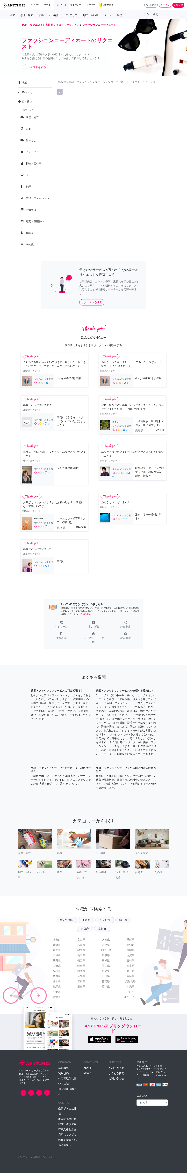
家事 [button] (41, 15)
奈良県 (106, 944)
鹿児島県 (130, 981)
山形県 (57, 965)
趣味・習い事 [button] (90, 15)
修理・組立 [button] (26, 15)
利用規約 (63, 1073)
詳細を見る (85, 614)
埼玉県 (123, 920)
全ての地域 (66, 920)
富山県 (81, 939)
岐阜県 (81, 965)
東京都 (86, 920)
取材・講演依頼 (67, 1124)
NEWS (87, 1073)
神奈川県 (105, 920)
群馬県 (57, 986)
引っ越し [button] (54, 15)
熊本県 (130, 965)
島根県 (106, 960)
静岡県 (81, 971)
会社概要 (63, 1068)
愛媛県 (130, 939)
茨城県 (57, 976)
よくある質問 (116, 1073)
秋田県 (57, 960)
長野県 (81, 960)
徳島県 (106, 981)
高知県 (130, 944)
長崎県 (130, 960)
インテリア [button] (71, 15)
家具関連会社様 (67, 1119)
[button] (151, 5)
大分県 (130, 971)
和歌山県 (106, 950)
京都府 (102, 928)
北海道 (57, 939)
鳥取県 (106, 955)
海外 (130, 991)
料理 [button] (119, 15)
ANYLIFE (88, 1068)
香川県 (106, 986)
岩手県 (57, 950)
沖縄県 (130, 986)
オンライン (130, 997)
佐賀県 (130, 955)
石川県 (81, 944)
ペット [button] (107, 15)
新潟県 (57, 997)
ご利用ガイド (116, 1068)
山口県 (106, 976)
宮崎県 (130, 976)
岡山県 (106, 965)
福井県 (81, 950)
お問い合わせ (116, 1078)
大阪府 (85, 928)
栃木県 (57, 981)
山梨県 (81, 955)
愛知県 (81, 976)
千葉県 (57, 991)
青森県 (57, 944)
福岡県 (130, 950)
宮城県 (57, 955)
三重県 (81, 981)
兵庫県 (106, 939)
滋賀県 (81, 986)
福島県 (57, 971)
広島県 (106, 971)
